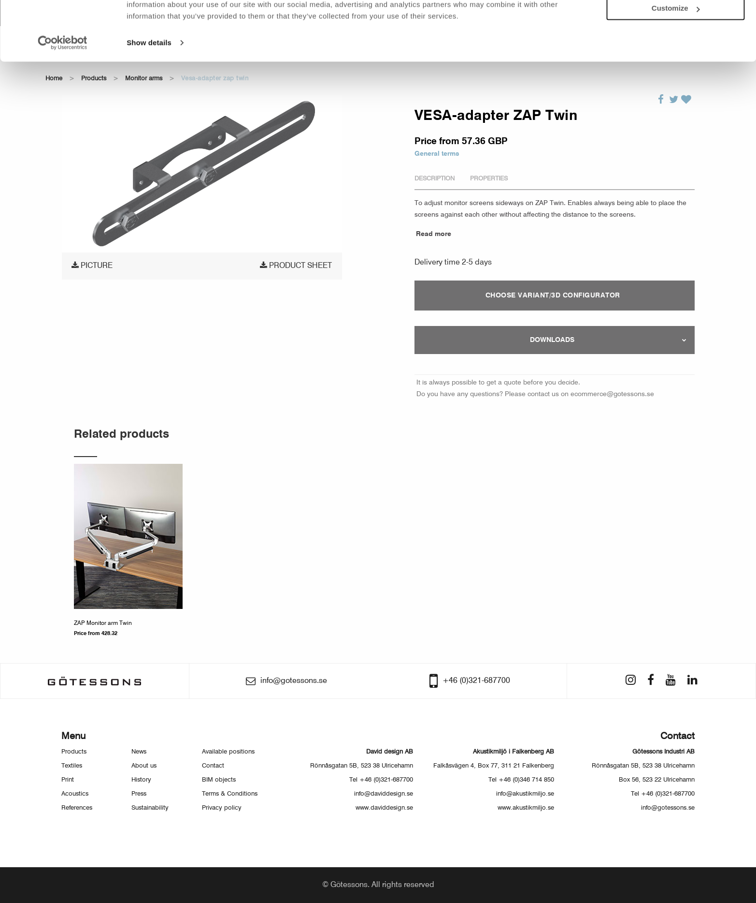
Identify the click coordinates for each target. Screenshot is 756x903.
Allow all (675, 23)
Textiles (71, 766)
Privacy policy (222, 808)
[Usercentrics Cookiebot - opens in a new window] (62, 85)
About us (144, 766)
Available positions (228, 752)
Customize (676, 51)
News (138, 752)
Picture (92, 265)
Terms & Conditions (229, 794)
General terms (436, 153)
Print (67, 780)
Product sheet (296, 265)
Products (73, 752)
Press (138, 794)
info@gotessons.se (668, 808)
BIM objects (219, 780)
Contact (213, 766)
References (76, 808)
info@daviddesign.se (383, 794)
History (141, 780)
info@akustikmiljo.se (525, 794)
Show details (149, 85)
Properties (489, 179)
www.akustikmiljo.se (526, 808)
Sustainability (150, 808)
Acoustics (74, 794)
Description (434, 179)
